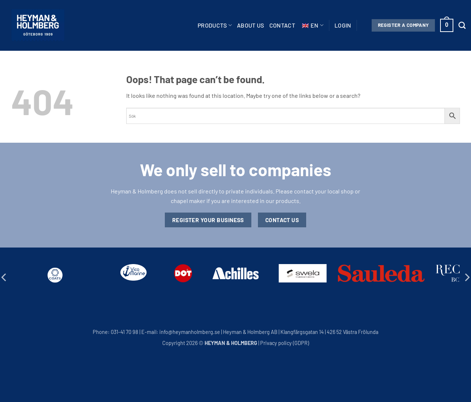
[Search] (461, 25)
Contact (282, 25)
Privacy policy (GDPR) (284, 343)
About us (250, 25)
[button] (342, 25)
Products (215, 25)
